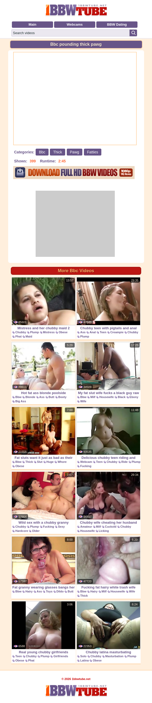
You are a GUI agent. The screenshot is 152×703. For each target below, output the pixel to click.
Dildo (60, 591)
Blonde (30, 397)
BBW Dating (117, 24)
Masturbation (114, 656)
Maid (29, 336)
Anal (92, 332)
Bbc (42, 152)
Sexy (61, 526)
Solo (83, 656)
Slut (39, 461)
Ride (124, 461)
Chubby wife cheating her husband (108, 498)
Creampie (117, 332)
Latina (84, 660)
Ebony (134, 397)
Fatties (92, 152)
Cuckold (110, 526)
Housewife (106, 397)
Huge (50, 461)
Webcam (86, 461)
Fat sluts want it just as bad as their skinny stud (43, 436)
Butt (51, 397)
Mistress (49, 332)
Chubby (20, 332)
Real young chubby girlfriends (43, 627)
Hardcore (21, 530)
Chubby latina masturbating (108, 627)
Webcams (75, 24)
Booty (62, 397)
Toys (49, 591)
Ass (83, 332)
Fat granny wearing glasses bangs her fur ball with (43, 565)
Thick (57, 152)
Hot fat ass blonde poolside (43, 368)
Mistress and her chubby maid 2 (43, 303)
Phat (18, 336)
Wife (83, 401)
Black (121, 397)
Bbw (18, 397)
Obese (63, 332)
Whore (62, 461)
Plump (34, 332)
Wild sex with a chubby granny (43, 498)
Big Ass (20, 401)
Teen (103, 332)
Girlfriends (60, 656)
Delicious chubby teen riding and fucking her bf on (108, 436)
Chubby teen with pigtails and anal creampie (108, 306)
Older (36, 530)
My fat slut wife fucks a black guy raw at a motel (108, 371)
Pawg (74, 152)
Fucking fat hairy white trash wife (108, 562)
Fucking (85, 466)
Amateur (86, 526)
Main (32, 24)
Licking (104, 530)
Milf (92, 397)
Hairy (29, 591)
